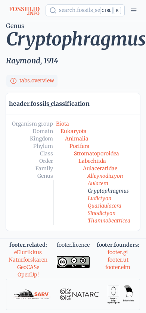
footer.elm (117, 267)
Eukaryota (73, 131)
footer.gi (118, 252)
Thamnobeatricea (109, 220)
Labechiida (92, 161)
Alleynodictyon (105, 176)
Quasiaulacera (104, 205)
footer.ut (118, 259)
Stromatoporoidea (96, 153)
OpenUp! (28, 274)
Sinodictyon (101, 213)
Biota (62, 123)
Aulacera (98, 183)
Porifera (79, 146)
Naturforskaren (28, 259)
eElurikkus (28, 252)
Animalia (76, 138)
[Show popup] (85, 10)
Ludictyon (99, 198)
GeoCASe (28, 267)
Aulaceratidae (100, 168)
